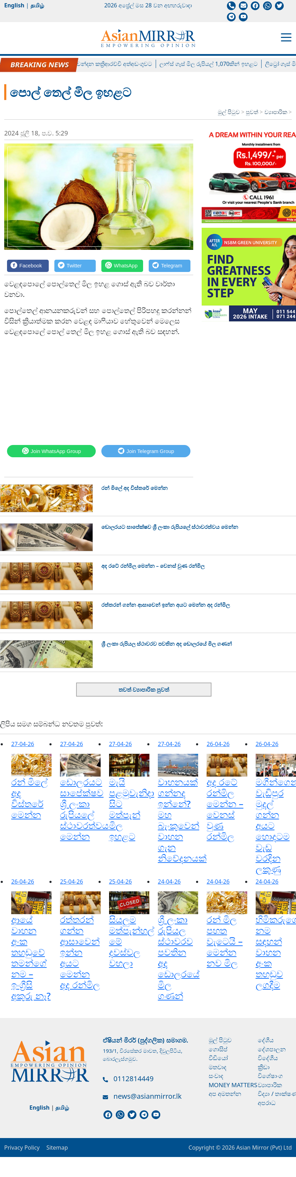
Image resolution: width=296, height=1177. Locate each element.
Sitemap (57, 1147)
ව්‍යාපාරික (276, 112)
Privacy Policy (22, 1147)
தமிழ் (37, 5)
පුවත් (253, 112)
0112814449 (134, 1078)
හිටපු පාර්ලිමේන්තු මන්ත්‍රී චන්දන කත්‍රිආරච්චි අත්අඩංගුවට (92, 64)
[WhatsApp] (122, 266)
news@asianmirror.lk (148, 1096)
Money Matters (233, 1085)
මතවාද (218, 1067)
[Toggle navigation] (286, 37)
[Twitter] (75, 266)
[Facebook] (28, 266)
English (14, 5)
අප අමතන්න (225, 1094)
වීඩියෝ (218, 1058)
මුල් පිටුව (229, 112)
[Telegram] (169, 266)
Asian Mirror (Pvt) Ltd (263, 1147)
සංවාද (216, 1076)
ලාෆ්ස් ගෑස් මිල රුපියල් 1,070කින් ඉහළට (217, 64)
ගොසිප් (218, 1049)
